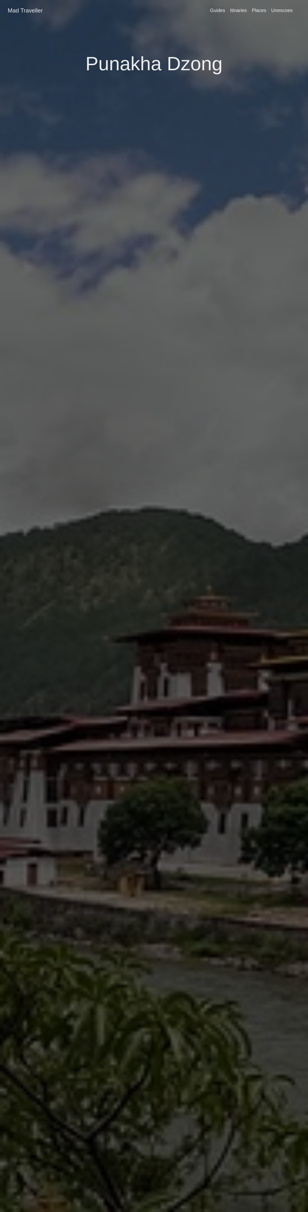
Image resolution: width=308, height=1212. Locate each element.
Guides (217, 10)
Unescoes (282, 10)
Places (259, 10)
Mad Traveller (25, 10)
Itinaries (238, 10)
